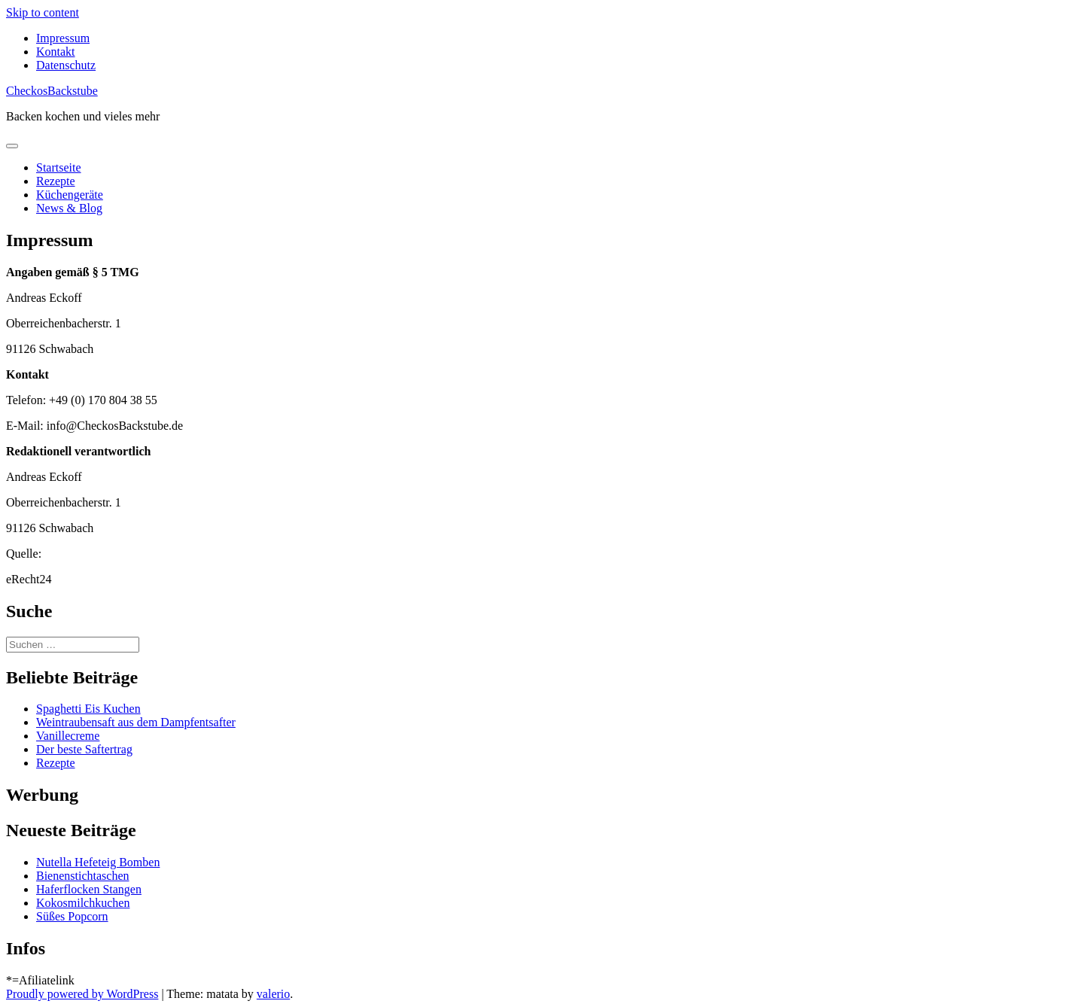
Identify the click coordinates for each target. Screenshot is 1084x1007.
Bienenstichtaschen (82, 875)
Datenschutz (66, 65)
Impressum (63, 38)
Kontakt (55, 51)
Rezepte (55, 181)
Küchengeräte (69, 194)
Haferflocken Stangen (89, 889)
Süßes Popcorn (72, 916)
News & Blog (69, 208)
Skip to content (42, 12)
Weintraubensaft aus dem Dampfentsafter (136, 722)
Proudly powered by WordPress (82, 993)
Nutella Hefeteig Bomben (98, 862)
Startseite (58, 167)
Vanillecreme (67, 735)
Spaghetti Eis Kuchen (88, 708)
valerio (273, 993)
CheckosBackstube (52, 90)
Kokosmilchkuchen (82, 902)
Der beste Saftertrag (84, 749)
